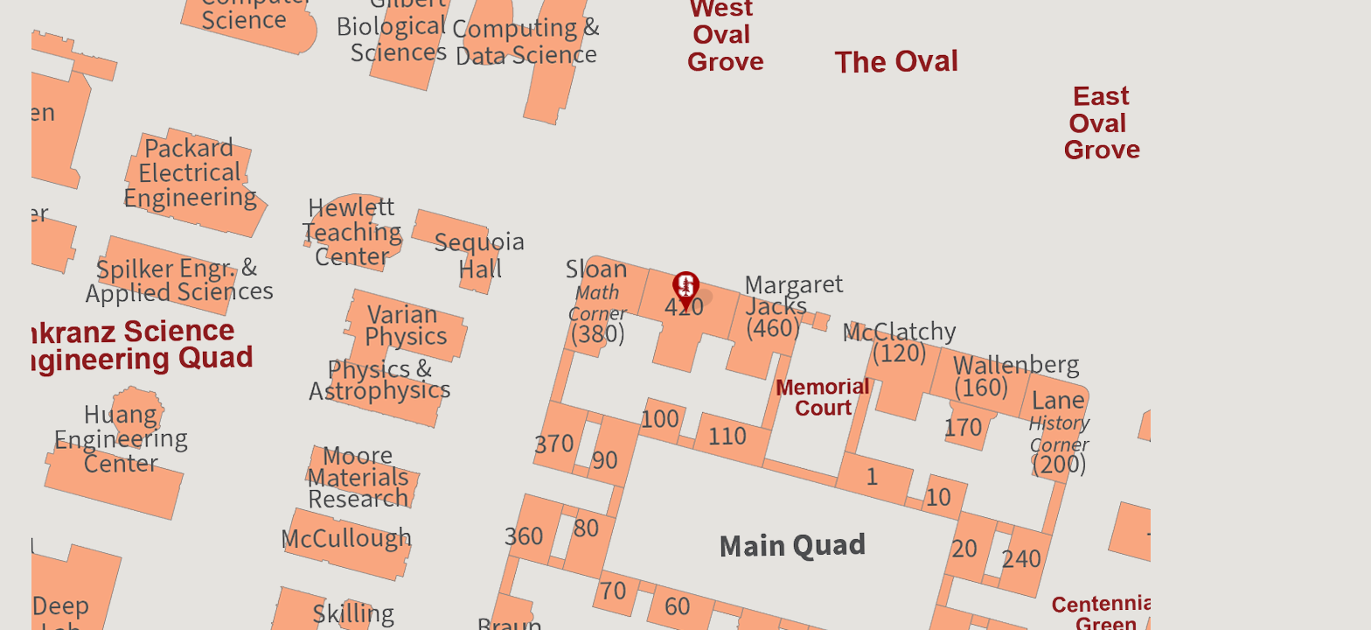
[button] (685, 293)
